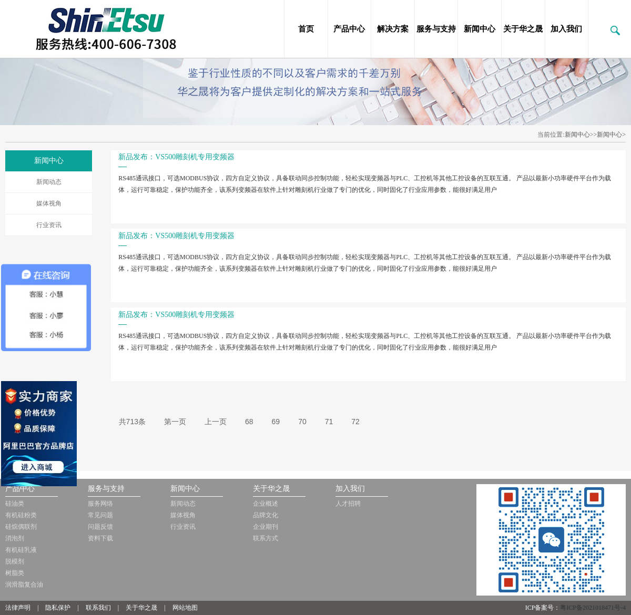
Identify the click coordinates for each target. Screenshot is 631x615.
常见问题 (100, 515)
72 (355, 421)
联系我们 (98, 607)
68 (249, 421)
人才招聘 (348, 503)
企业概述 (265, 503)
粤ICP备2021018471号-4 (593, 607)
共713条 (132, 421)
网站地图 (185, 607)
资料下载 (100, 538)
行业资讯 (49, 225)
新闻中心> (611, 134)
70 (302, 421)
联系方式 (265, 538)
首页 (306, 29)
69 (276, 421)
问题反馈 (100, 526)
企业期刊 (265, 526)
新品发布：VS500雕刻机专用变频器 (176, 157)
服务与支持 (436, 29)
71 (329, 421)
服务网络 (100, 503)
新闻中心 (479, 29)
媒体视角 (49, 203)
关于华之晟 (523, 29)
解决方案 (393, 29)
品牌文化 (265, 515)
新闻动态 (49, 182)
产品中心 (349, 29)
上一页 (216, 421)
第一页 (175, 421)
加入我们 (566, 29)
